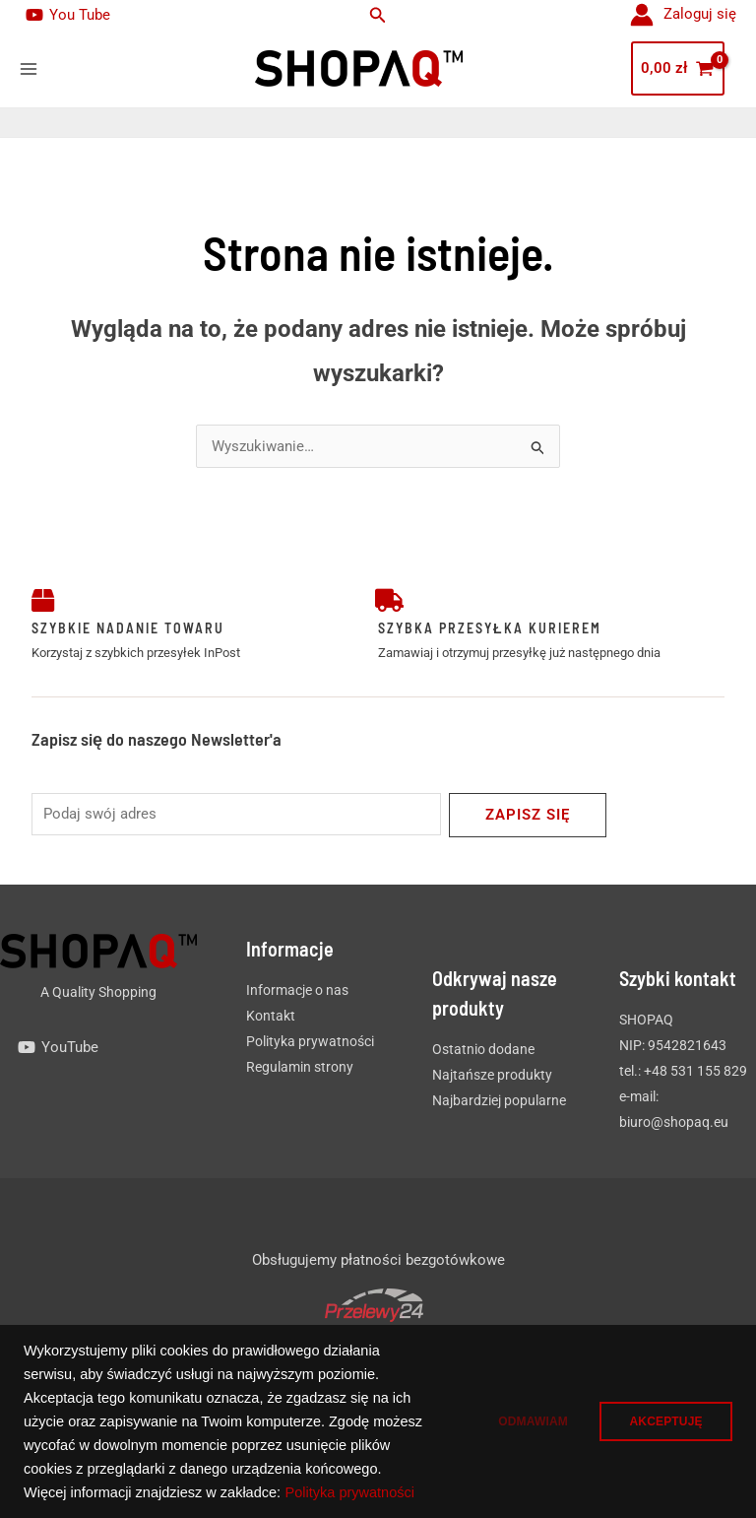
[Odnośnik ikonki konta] (683, 15)
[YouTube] (58, 1048)
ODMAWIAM (513, 1410)
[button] (378, 15)
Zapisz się (527, 816)
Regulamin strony (299, 1068)
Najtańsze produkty (492, 1076)
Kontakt (270, 1016)
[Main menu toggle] (28, 68)
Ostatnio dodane (483, 1050)
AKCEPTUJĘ (659, 1410)
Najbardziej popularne (499, 1101)
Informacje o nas (297, 991)
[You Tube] (68, 15)
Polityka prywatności (153, 1492)
